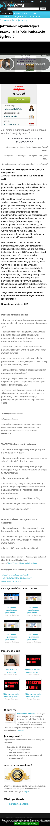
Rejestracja (26, 2)
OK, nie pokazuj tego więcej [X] (26, 824)
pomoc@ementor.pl (19, 804)
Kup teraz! (19, 99)
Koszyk (43, 2)
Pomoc (6, 17)
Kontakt (35, 2)
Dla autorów (20, 13)
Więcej (26, 791)
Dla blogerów (35, 13)
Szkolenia (7, 13)
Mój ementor (20, 17)
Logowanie (15, 2)
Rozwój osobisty (19, 20)
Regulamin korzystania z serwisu (19, 817)
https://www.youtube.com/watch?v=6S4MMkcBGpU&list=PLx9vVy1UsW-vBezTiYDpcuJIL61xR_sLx (16, 578)
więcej (20, 730)
